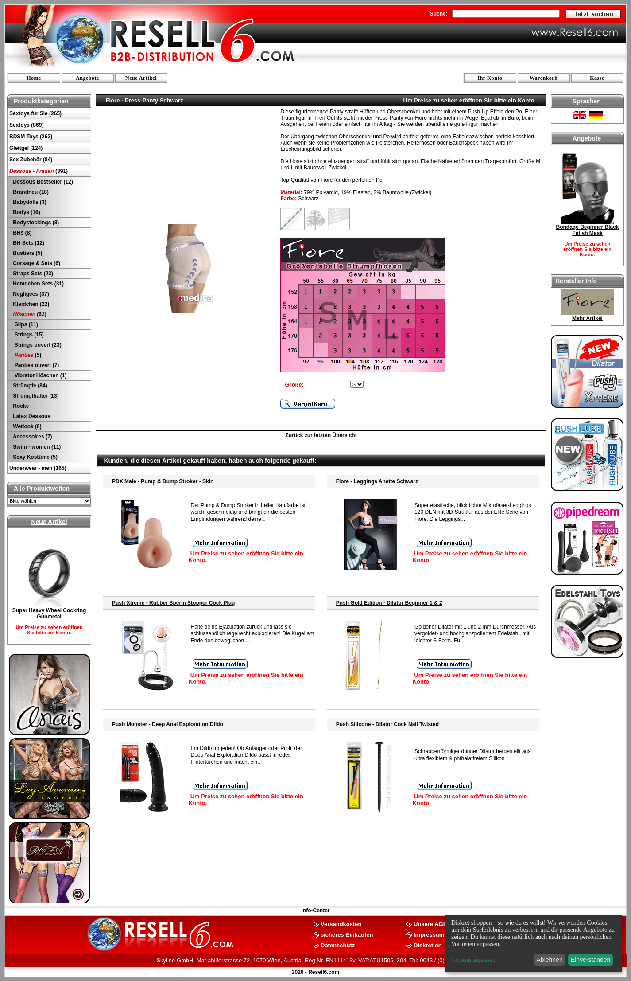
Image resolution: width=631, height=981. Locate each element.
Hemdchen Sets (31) (38, 284)
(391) (38, 171)
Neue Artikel (141, 78)
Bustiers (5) (27, 253)
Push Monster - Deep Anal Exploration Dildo (167, 724)
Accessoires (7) (32, 437)
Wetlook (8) (27, 426)
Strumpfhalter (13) (35, 396)
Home (34, 78)
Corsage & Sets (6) (36, 263)
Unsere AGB (430, 923)
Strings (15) (28, 335)
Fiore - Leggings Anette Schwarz (377, 481)
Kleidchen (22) (30, 304)
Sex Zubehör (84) (30, 159)
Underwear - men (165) (37, 468)
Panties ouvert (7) (35, 365)
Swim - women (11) (36, 447)
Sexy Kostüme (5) (35, 457)
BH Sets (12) (28, 243)
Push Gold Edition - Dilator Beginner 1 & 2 (389, 603)
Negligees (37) (30, 294)
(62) (29, 314)
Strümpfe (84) (29, 386)
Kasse (597, 78)
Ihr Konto (490, 78)
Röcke (20, 406)
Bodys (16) (26, 212)
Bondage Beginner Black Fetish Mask (587, 230)
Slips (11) (25, 324)
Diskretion (428, 945)
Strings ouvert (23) (37, 345)
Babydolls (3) (29, 202)
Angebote (87, 78)
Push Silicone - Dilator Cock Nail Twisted (387, 724)
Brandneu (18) (30, 192)
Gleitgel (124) (26, 148)
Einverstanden (591, 959)
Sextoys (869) (26, 125)
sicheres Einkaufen (347, 934)
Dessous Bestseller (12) (42, 182)
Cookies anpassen (473, 960)
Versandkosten (341, 923)
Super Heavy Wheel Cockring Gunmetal (49, 613)
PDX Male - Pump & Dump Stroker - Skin (162, 481)
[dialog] (533, 943)
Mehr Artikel (587, 318)
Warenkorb (544, 78)
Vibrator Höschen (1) (39, 375)
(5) (26, 355)
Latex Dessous (31, 416)
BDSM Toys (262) (30, 136)
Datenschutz (338, 945)
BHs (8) (21, 233)
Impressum (429, 934)
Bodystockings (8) (35, 222)
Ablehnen (550, 959)
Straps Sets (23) (32, 273)
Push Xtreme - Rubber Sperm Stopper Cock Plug (173, 603)
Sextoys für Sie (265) (35, 113)
